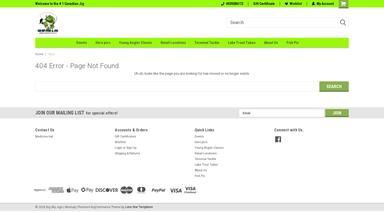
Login (118, 148)
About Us (271, 42)
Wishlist (293, 4)
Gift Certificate (264, 4)
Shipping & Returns (127, 153)
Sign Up (131, 148)
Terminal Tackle (206, 42)
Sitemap (70, 207)
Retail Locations (173, 42)
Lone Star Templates (139, 207)
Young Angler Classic (135, 42)
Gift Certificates (125, 136)
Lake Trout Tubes (241, 42)
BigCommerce (100, 207)
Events (81, 42)
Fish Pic (293, 42)
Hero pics (103, 42)
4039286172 (232, 4)
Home (39, 54)
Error (52, 54)
